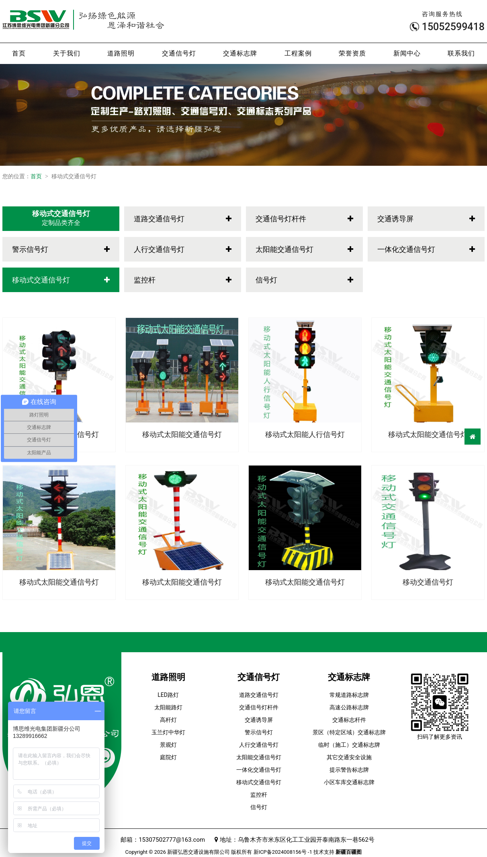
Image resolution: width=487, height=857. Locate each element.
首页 (19, 53)
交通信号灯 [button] (179, 53)
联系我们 (461, 53)
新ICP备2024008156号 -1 (283, 852)
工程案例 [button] (298, 53)
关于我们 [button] (66, 53)
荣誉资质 (352, 53)
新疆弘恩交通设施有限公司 (198, 852)
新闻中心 (407, 53)
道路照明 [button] (121, 53)
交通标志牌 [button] (240, 53)
